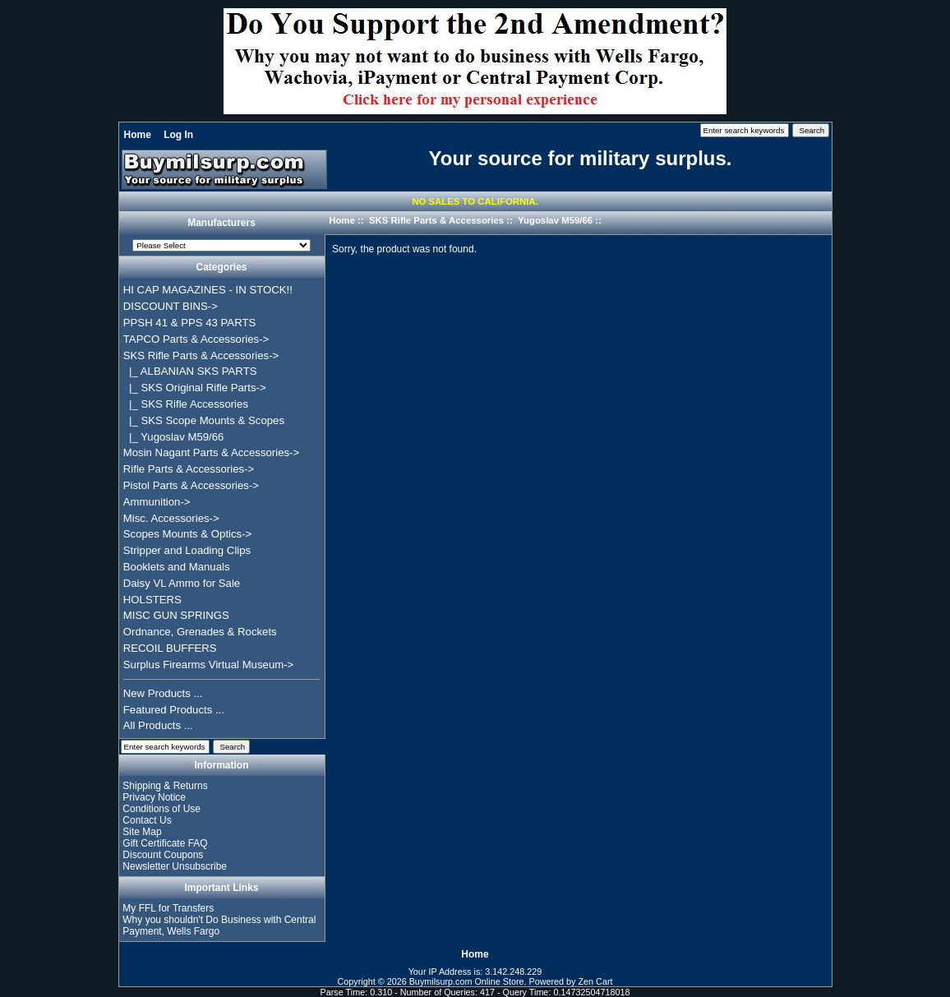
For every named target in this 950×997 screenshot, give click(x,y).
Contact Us (146, 820)
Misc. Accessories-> (171, 518)
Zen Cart (596, 981)
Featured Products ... (173, 710)
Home (137, 135)
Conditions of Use (161, 809)
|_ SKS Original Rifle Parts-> (194, 387)
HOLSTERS (152, 599)
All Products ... (158, 725)
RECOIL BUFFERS (170, 648)
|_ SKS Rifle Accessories (185, 404)
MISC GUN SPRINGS (176, 615)
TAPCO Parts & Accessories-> (196, 339)
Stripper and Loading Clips (187, 550)
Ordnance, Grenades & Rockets (200, 631)
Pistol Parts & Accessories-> (191, 485)
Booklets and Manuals (176, 567)
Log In (178, 135)
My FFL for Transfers (168, 908)
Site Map (141, 832)
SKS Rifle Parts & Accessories (436, 220)
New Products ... (163, 693)
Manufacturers (221, 223)
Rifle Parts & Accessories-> (188, 469)
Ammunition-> (157, 502)
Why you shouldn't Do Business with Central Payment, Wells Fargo (219, 925)
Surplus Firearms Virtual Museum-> (208, 664)
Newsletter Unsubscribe (174, 866)
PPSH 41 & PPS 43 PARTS (189, 322)
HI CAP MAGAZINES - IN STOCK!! (208, 290)
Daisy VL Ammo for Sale (181, 583)
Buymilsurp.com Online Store (466, 981)
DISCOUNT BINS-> (170, 306)
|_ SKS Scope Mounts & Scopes (203, 420)
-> (201, 355)
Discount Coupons (162, 855)
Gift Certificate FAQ (164, 843)
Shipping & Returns (164, 786)
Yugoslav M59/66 (555, 220)
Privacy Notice (154, 797)
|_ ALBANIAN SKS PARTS (190, 371)
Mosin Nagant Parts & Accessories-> (211, 452)
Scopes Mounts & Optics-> (187, 534)
